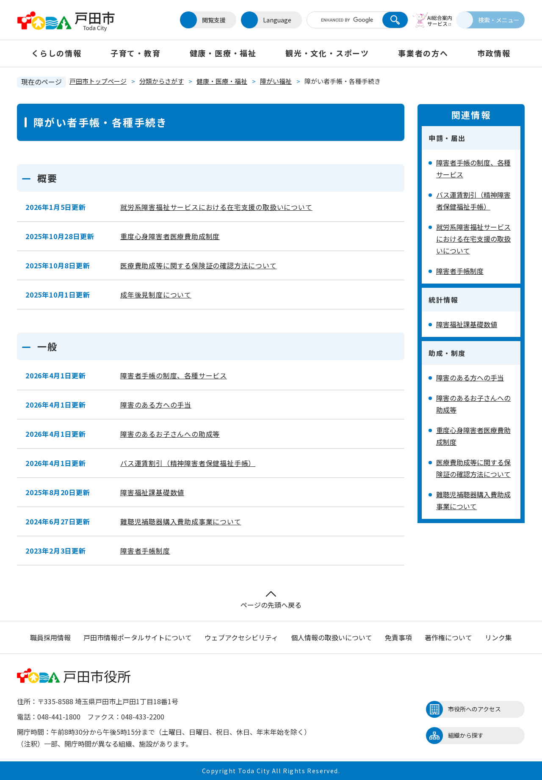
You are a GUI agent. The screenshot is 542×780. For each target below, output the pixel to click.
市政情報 (494, 52)
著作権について (448, 637)
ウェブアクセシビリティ (241, 637)
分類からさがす (161, 81)
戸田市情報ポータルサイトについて (137, 637)
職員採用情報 (50, 637)
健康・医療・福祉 (223, 52)
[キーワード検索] (340, 20)
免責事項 (398, 637)
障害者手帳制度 (145, 551)
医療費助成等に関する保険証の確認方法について (198, 265)
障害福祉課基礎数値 (152, 492)
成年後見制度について (155, 294)
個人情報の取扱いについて (331, 637)
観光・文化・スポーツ (327, 52)
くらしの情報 (56, 52)
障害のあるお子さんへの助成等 (170, 434)
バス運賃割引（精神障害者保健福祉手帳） (187, 463)
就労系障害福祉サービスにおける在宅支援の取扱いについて (216, 207)
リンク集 (498, 637)
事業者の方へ (423, 52)
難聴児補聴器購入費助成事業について (180, 521)
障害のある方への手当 (155, 405)
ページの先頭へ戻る (271, 600)
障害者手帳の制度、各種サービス (173, 375)
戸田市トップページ (98, 81)
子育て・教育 (136, 52)
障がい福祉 (276, 81)
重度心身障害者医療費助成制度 (170, 236)
